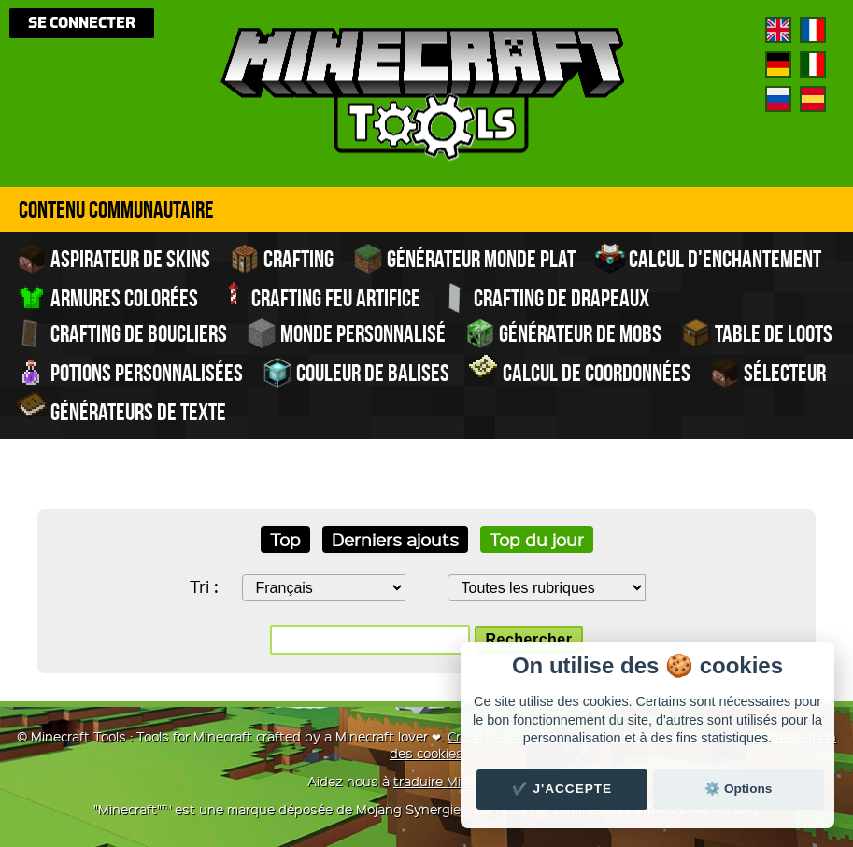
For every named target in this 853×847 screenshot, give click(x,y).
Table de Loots (756, 333)
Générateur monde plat (464, 259)
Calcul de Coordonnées (579, 371)
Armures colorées (107, 298)
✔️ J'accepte (562, 789)
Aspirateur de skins (113, 259)
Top (285, 539)
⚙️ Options (738, 789)
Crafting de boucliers (122, 333)
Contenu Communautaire (116, 209)
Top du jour (537, 539)
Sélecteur (768, 373)
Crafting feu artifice (319, 296)
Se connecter (81, 23)
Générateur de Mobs (563, 333)
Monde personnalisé (346, 333)
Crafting (282, 259)
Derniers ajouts (395, 539)
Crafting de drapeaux (544, 298)
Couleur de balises (356, 373)
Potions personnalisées (130, 373)
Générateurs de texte (121, 410)
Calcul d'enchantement (708, 259)
